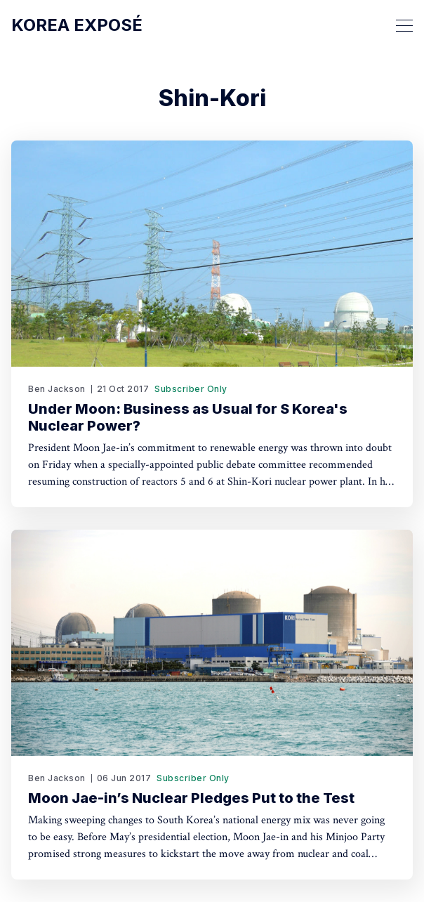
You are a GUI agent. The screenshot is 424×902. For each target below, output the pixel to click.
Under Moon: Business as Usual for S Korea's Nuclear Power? (187, 417)
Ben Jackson (57, 389)
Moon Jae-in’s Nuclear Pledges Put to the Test (191, 798)
